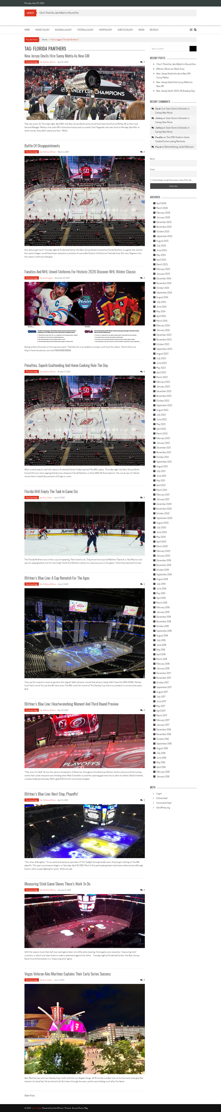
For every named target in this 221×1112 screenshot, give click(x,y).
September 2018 (164, 630)
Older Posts (29, 1096)
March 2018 (161, 659)
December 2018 (163, 616)
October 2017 (162, 682)
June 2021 (161, 475)
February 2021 (162, 494)
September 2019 (164, 574)
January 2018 (162, 668)
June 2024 (161, 306)
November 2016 (163, 734)
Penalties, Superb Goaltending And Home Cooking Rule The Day (66, 365)
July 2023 (161, 358)
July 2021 (160, 471)
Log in (159, 793)
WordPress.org (163, 807)
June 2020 (161, 532)
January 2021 (162, 499)
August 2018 (162, 635)
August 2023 (162, 353)
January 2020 (163, 555)
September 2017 (164, 687)
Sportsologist (48, 278)
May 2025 (161, 254)
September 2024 (164, 292)
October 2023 (162, 344)
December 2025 (163, 222)
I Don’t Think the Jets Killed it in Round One (59, 12)
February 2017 (162, 720)
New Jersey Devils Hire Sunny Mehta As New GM (56, 56)
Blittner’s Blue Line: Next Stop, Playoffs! (51, 794)
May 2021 (160, 480)
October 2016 (162, 738)
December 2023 (163, 334)
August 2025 (162, 240)
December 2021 (163, 447)
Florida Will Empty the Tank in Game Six (51, 491)
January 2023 (163, 386)
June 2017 (161, 701)
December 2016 (163, 729)
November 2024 (163, 283)
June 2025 (161, 250)
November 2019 (163, 565)
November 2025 (164, 226)
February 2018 (163, 663)
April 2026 (161, 203)
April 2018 (161, 654)
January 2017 (162, 724)
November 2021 (163, 452)
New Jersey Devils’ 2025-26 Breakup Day (175, 90)
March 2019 (161, 602)
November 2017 (163, 677)
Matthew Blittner (49, 62)
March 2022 (162, 433)
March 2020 (162, 546)
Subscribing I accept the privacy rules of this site (170, 180)
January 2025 (163, 273)
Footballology (85, 29)
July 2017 (160, 696)
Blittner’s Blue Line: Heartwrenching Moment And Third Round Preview (71, 704)
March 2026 (162, 207)
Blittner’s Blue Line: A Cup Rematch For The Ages (57, 578)
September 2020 (164, 518)
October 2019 (162, 569)
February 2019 (163, 607)
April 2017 (161, 710)
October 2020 (162, 513)
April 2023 (161, 372)
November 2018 (163, 621)
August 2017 (162, 691)
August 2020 (162, 522)
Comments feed (163, 802)
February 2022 (163, 438)
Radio (141, 29)
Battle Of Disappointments (42, 146)
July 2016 (161, 752)
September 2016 (164, 743)
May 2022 (161, 424)
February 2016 (163, 771)
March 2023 (162, 377)
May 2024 (160, 311)
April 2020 (161, 541)
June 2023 (161, 363)
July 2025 (161, 245)
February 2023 (163, 381)
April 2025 (161, 259)
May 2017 (160, 705)
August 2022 (162, 409)
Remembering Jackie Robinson (179, 146)
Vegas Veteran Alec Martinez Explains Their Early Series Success (68, 974)
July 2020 (161, 527)
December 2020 (164, 503)
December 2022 (163, 391)
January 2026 (163, 217)
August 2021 (162, 466)
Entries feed (161, 798)
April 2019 (161, 597)
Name (152, 158)
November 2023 (164, 339)
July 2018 (161, 640)
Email (152, 169)
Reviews (154, 29)
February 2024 (163, 325)
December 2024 (163, 278)
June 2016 (161, 757)
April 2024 (161, 316)
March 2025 (162, 264)
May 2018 (160, 649)
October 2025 (162, 231)
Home (27, 29)
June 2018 (161, 644)
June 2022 (161, 419)
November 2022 (164, 395)
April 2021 (161, 485)
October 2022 (162, 400)
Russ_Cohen (47, 497)
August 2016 (162, 748)
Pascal (158, 146)
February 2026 (163, 212)
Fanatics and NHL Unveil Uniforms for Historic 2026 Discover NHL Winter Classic (80, 271)
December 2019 (163, 560)
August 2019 (162, 579)
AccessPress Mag (80, 1108)
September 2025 (164, 236)
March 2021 (161, 489)
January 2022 (163, 442)
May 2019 (160, 593)
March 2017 (161, 715)
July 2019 (161, 583)
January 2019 (162, 612)
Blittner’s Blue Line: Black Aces (170, 68)
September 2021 (164, 461)
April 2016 (161, 767)
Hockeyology (42, 29)
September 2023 (164, 348)
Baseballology (63, 29)
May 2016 (160, 762)
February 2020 (163, 550)
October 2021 (162, 456)
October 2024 (162, 287)
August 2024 (162, 297)
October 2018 (162, 626)
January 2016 (162, 776)
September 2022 (164, 405)
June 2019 (161, 588)
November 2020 (164, 508)
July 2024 (161, 301)
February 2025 (163, 269)
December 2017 (163, 673)
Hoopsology (105, 29)
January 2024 (163, 330)
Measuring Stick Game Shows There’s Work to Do (57, 884)
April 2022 (161, 428)
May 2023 (161, 367)
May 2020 (161, 536)
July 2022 (161, 414)
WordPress (58, 1108)
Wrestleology (125, 29)
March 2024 (161, 320)
